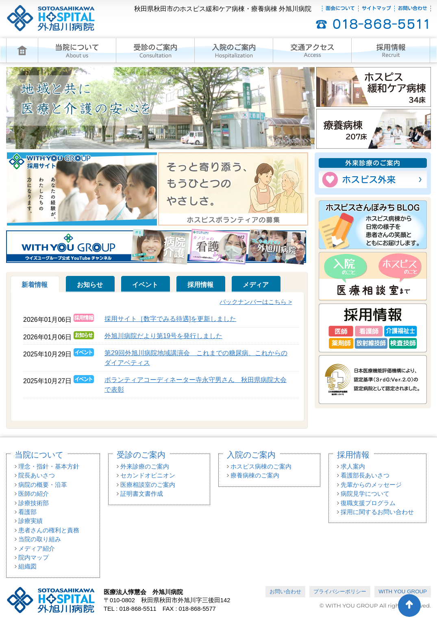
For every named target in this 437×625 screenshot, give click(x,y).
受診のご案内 (141, 454)
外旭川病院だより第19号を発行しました (163, 335)
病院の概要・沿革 (42, 485)
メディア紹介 (36, 548)
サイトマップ (376, 8)
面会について (340, 8)
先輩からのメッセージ (371, 485)
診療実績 (30, 521)
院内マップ (33, 557)
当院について (39, 454)
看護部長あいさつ (365, 475)
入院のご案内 (251, 454)
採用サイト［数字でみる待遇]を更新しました (170, 318)
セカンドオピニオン (147, 475)
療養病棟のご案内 (254, 475)
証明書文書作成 (141, 493)
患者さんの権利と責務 (48, 530)
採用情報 (353, 454)
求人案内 (353, 466)
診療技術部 (33, 503)
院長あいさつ (36, 475)
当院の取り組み (39, 539)
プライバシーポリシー (339, 591)
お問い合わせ (412, 8)
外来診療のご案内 (144, 466)
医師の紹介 (33, 493)
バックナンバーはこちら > (256, 302)
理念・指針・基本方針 (48, 466)
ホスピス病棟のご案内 (260, 466)
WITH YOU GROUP (402, 591)
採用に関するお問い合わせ (377, 512)
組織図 (27, 566)
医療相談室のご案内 (147, 485)
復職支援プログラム (368, 503)
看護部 (27, 512)
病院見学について (365, 493)
